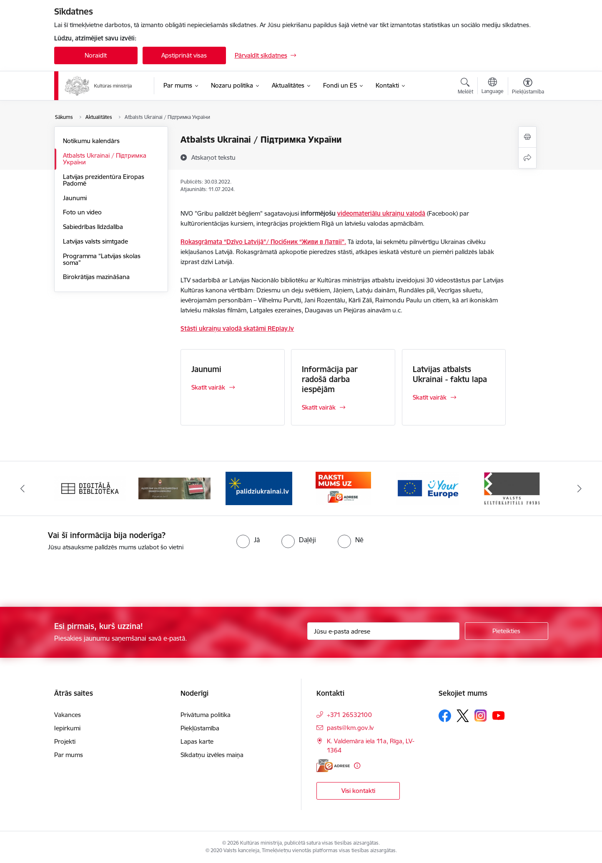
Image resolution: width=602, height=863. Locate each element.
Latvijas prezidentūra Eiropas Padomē (103, 180)
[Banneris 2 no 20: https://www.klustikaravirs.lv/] (174, 488)
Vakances (67, 715)
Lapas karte (197, 741)
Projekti (64, 741)
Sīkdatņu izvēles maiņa (212, 755)
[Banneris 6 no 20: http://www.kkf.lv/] (512, 488)
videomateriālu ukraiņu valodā (381, 213)
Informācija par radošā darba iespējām (330, 379)
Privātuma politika (206, 715)
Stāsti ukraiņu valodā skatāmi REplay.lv (237, 328)
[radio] (248, 540)
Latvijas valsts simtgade (95, 241)
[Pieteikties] (506, 631)
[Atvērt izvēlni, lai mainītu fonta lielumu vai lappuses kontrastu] (528, 87)
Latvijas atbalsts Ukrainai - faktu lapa (450, 374)
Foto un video (82, 212)
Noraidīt (96, 55)
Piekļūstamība (200, 728)
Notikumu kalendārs (91, 141)
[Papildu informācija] (357, 765)
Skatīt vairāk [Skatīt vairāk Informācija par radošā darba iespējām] (319, 407)
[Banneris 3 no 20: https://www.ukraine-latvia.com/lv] (259, 488)
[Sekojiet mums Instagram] (480, 716)
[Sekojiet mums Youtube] (498, 715)
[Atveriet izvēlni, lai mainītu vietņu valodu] (492, 86)
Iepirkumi (67, 728)
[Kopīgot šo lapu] (527, 158)
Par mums (68, 755)
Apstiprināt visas (184, 55)
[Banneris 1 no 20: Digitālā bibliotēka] (90, 488)
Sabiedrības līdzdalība (93, 227)
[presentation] (69, 575)
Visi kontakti (358, 791)
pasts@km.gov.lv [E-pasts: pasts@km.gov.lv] (350, 728)
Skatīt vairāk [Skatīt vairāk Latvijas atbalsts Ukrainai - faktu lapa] (429, 397)
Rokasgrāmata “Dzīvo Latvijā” (223, 242)
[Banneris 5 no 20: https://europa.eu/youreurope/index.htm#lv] (427, 488)
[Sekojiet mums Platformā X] (463, 716)
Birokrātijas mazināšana (96, 277)
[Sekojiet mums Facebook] (445, 716)
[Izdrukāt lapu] (527, 137)
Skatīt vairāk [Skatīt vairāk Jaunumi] (208, 387)
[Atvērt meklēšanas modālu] (465, 87)
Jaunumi (75, 198)
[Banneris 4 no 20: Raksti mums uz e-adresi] (343, 488)
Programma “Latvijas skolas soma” (101, 259)
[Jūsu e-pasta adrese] (383, 631)
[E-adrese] (333, 765)
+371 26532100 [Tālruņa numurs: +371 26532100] (349, 715)
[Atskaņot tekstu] (213, 157)
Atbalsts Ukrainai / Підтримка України (104, 158)
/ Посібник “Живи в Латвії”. (306, 242)
